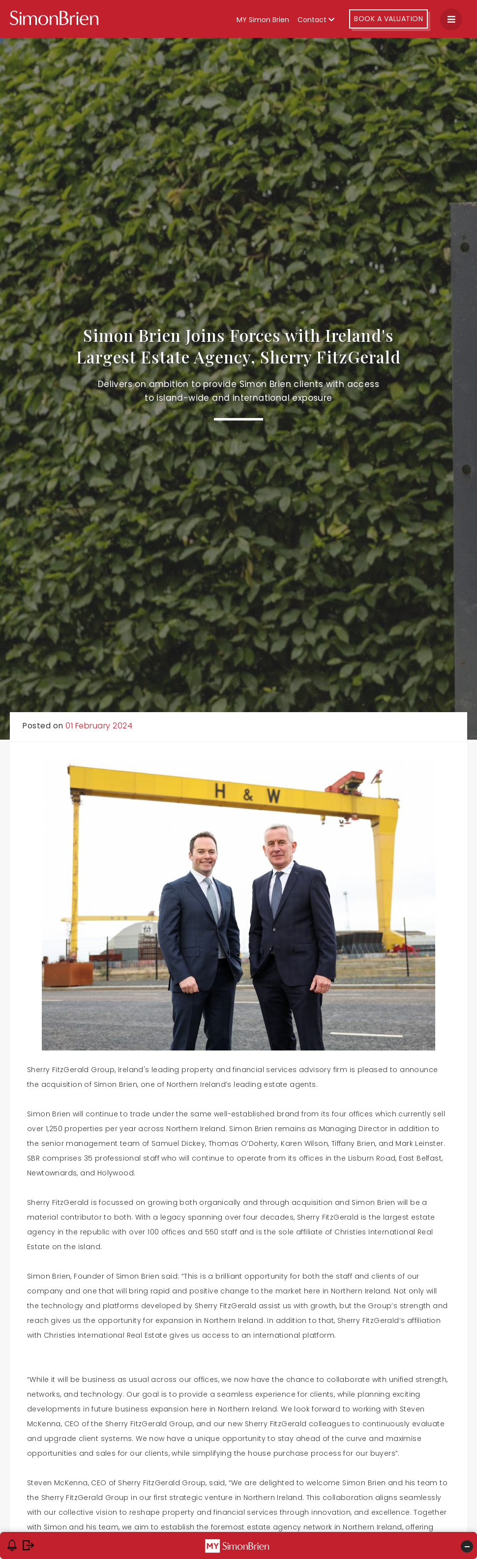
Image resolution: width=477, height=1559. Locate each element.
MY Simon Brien (263, 20)
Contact (316, 20)
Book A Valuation (388, 19)
